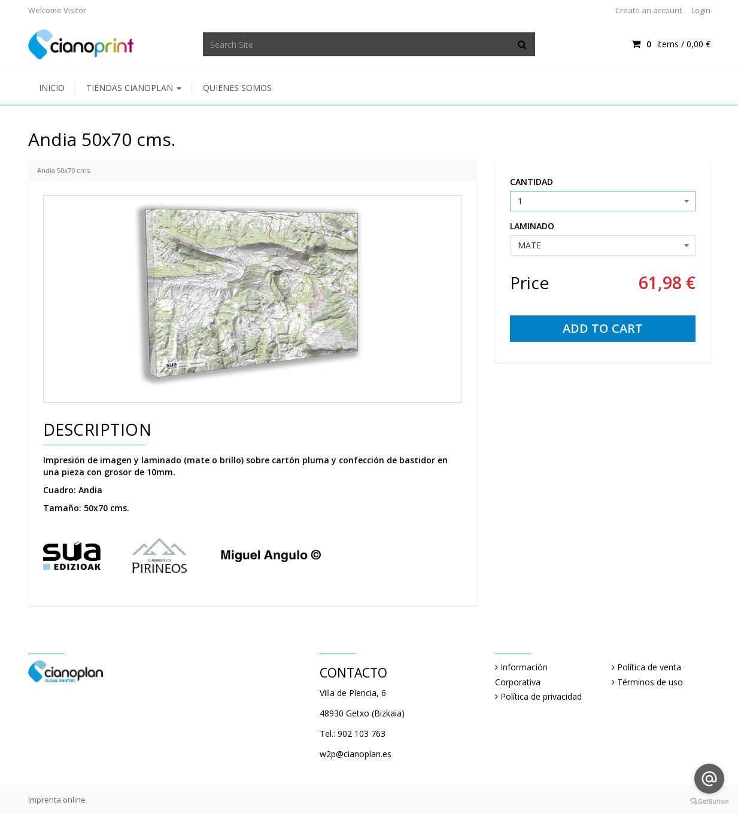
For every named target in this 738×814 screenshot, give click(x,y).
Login (700, 10)
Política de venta (649, 667)
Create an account (648, 10)
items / (670, 44)
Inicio (52, 87)
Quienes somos (237, 87)
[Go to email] (709, 779)
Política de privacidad (541, 696)
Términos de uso (650, 682)
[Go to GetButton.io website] (709, 802)
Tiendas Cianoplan (133, 87)
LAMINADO (532, 226)
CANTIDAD (531, 181)
